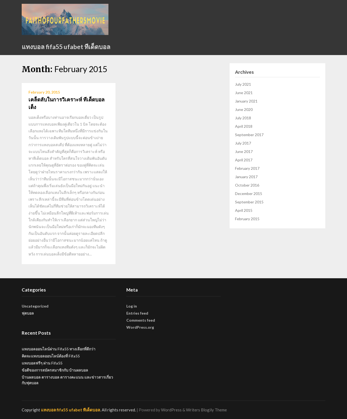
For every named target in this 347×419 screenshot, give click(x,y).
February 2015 (247, 218)
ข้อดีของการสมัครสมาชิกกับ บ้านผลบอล (55, 370)
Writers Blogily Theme (206, 409)
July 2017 (243, 143)
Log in (131, 306)
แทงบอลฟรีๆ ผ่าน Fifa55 (42, 363)
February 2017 (247, 168)
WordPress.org (140, 327)
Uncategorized (35, 306)
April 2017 (243, 160)
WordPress (171, 409)
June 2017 (244, 151)
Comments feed (140, 320)
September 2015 (249, 202)
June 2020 (244, 109)
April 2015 (243, 210)
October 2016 (247, 185)
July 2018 (243, 118)
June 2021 (244, 92)
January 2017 (246, 176)
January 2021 (246, 101)
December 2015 (248, 193)
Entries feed (137, 313)
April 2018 (243, 126)
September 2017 (249, 134)
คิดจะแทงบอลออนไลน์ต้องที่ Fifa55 (51, 356)
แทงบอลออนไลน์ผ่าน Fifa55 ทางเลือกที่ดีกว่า (58, 349)
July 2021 (243, 84)
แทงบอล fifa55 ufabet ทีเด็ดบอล (66, 46)
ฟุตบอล (28, 313)
